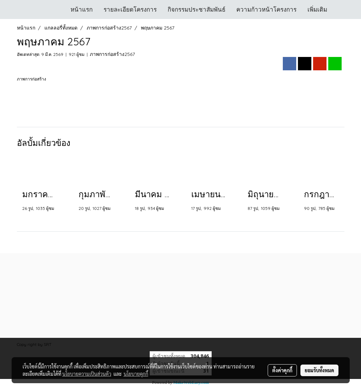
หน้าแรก (81, 9)
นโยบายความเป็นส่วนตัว (86, 374)
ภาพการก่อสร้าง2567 (112, 54)
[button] (339, 9)
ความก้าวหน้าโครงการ (266, 9)
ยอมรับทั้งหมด (319, 370)
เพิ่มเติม (317, 9)
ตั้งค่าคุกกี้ (282, 370)
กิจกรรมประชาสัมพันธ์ (196, 9)
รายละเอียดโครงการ (130, 9)
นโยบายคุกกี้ (136, 374)
